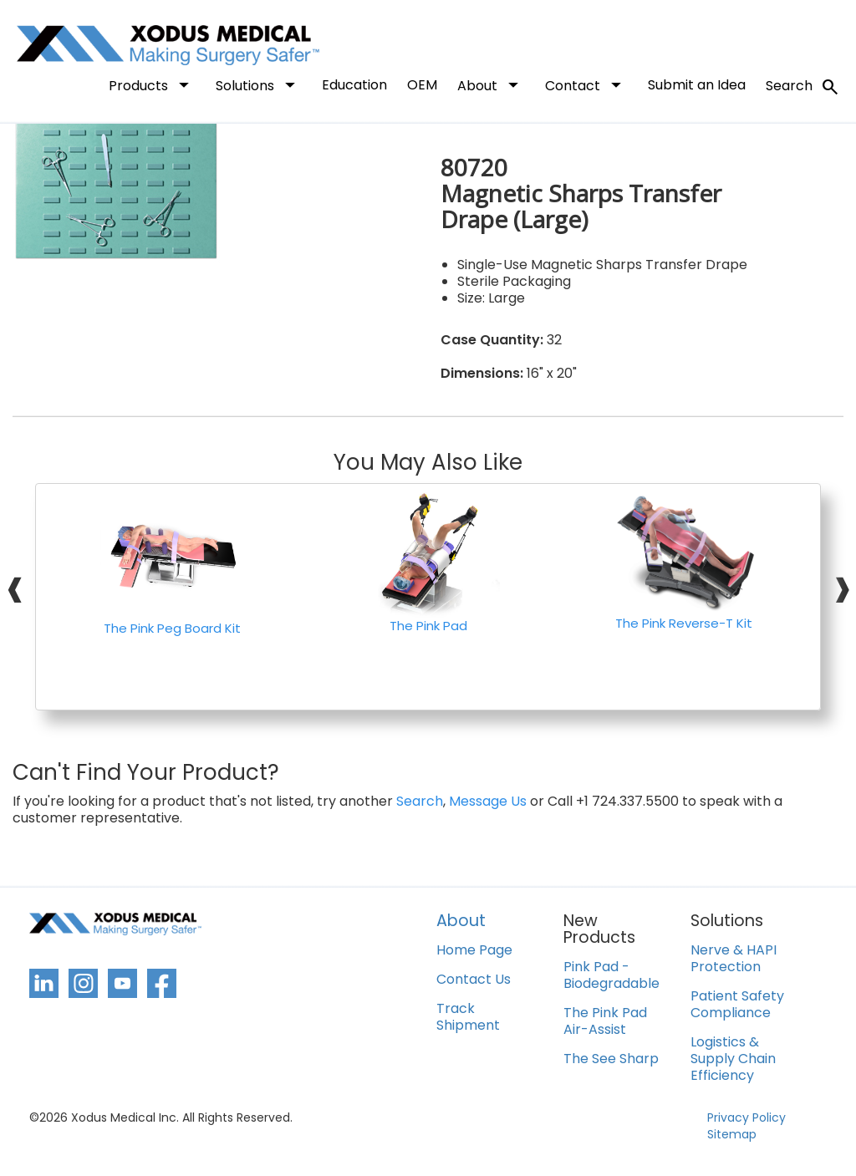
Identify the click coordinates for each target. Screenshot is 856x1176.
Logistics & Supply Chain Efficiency (733, 1059)
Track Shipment (468, 1017)
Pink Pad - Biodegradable (611, 976)
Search (803, 87)
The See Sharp (611, 1059)
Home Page (474, 951)
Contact (586, 84)
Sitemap (732, 1134)
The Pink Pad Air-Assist (605, 1022)
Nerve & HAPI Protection (733, 959)
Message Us (488, 801)
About (491, 84)
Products (152, 84)
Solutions (259, 84)
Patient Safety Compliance (737, 1005)
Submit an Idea (697, 84)
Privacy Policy (746, 1117)
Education (354, 84)
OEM (422, 84)
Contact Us (473, 980)
